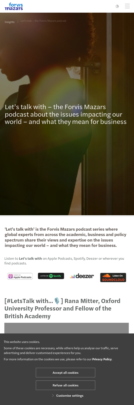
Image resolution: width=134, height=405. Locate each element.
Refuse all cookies (65, 385)
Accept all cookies (65, 372)
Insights (9, 22)
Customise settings (67, 395)
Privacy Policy (102, 359)
